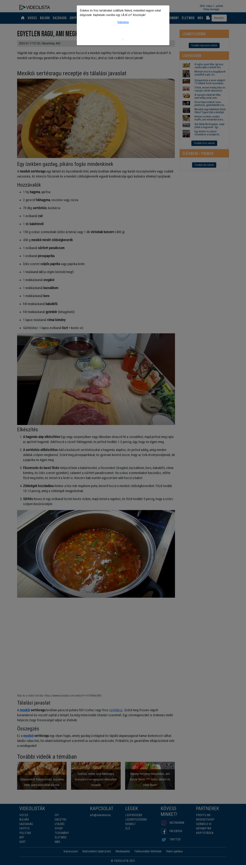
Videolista (123, 22)
